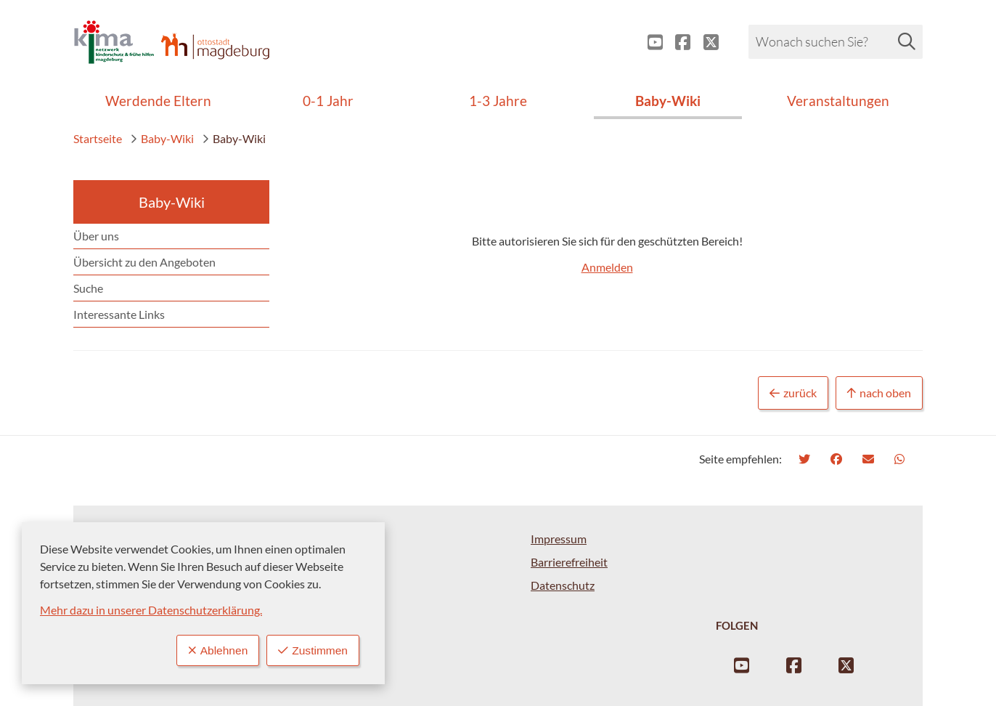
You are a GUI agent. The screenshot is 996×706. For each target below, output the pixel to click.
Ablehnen (215, 650)
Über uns (96, 236)
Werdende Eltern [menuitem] (158, 100)
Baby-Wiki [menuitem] (668, 100)
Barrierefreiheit (569, 562)
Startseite (97, 138)
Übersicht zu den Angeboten (144, 262)
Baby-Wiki (162, 138)
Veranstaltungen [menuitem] (838, 100)
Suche (88, 288)
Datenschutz (563, 585)
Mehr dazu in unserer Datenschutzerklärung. (151, 610)
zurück (793, 393)
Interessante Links (119, 314)
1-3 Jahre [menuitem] (498, 100)
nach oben (879, 393)
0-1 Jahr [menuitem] (328, 100)
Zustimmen (312, 650)
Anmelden (607, 267)
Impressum (559, 538)
